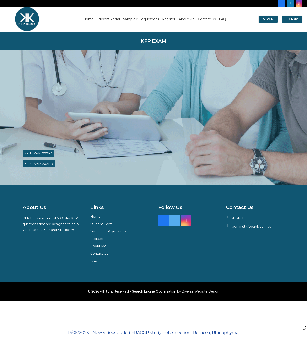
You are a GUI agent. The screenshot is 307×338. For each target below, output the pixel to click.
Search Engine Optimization (154, 291)
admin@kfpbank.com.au (251, 226)
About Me (98, 246)
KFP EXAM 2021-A (38, 153)
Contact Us (99, 253)
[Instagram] (299, 3)
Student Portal (101, 224)
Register (96, 239)
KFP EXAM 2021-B (38, 164)
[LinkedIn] (290, 3)
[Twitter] (174, 220)
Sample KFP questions (108, 231)
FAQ (93, 261)
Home (95, 216)
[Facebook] (281, 3)
